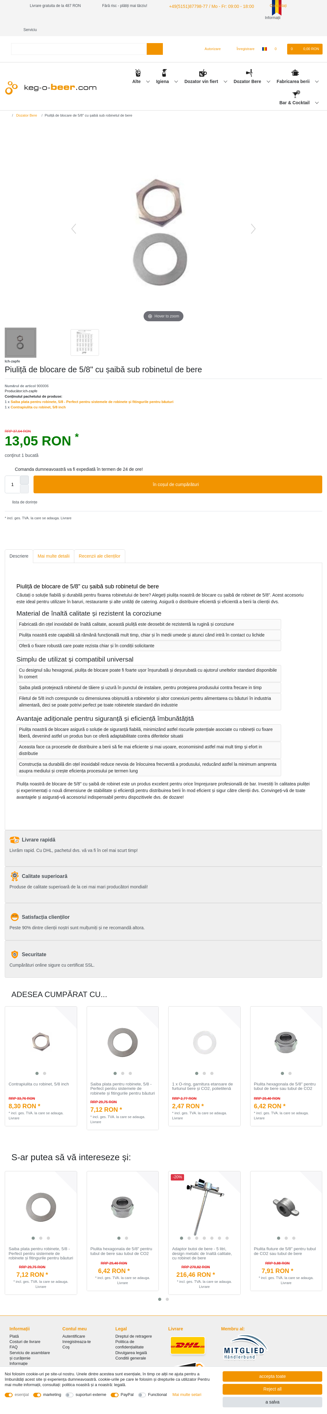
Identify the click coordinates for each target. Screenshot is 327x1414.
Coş (66, 1335)
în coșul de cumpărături (235, 473)
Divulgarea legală (131, 1340)
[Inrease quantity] (24, 468)
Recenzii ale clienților (99, 544)
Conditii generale (130, 1346)
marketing (52, 1394)
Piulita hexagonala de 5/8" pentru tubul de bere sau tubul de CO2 (285, 1074)
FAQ (13, 1335)
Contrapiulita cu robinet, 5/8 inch (38, 395)
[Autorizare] (210, 37)
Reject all (272, 1389)
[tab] (19, 544)
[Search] (155, 37)
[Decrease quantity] (24, 476)
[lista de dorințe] (279, 37)
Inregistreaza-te (76, 1329)
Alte (137, 69)
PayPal (127, 1394)
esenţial (22, 1394)
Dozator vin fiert (201, 69)
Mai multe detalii (54, 544)
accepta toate (272, 1376)
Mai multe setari (186, 1394)
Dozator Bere (248, 69)
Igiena (163, 69)
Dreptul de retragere (133, 1324)
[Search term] (79, 37)
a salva (272, 1401)
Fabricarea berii (294, 69)
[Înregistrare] (242, 37)
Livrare (65, 506)
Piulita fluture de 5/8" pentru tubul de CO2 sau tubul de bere (285, 1239)
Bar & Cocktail (295, 90)
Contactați (267, 5)
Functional (157, 1394)
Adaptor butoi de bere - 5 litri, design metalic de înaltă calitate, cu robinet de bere (202, 1241)
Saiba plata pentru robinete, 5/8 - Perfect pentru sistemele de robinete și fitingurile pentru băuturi (92, 390)
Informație (18, 1351)
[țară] (264, 37)
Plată (14, 1324)
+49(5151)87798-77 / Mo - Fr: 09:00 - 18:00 (204, 5)
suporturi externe (91, 1394)
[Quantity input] (12, 472)
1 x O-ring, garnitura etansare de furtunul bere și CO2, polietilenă (202, 1074)
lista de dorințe (22, 490)
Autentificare (73, 1324)
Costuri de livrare (24, 1329)
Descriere (18, 544)
